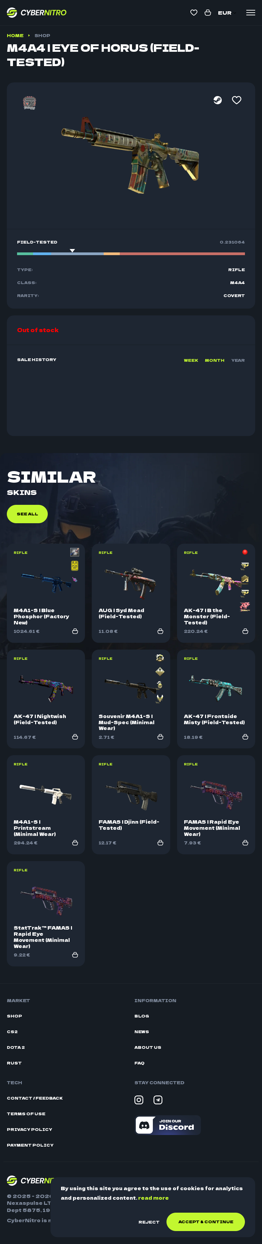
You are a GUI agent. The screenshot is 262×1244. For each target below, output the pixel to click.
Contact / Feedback (35, 1098)
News (141, 1031)
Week (191, 360)
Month (214, 360)
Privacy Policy (29, 1129)
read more (153, 1197)
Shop (42, 35)
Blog (141, 1015)
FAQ (139, 1063)
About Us (147, 1047)
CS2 (12, 1031)
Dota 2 (16, 1047)
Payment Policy (30, 1145)
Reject (149, 1222)
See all (27, 513)
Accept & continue (205, 1221)
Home (15, 35)
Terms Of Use (26, 1113)
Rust (14, 1063)
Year (238, 360)
